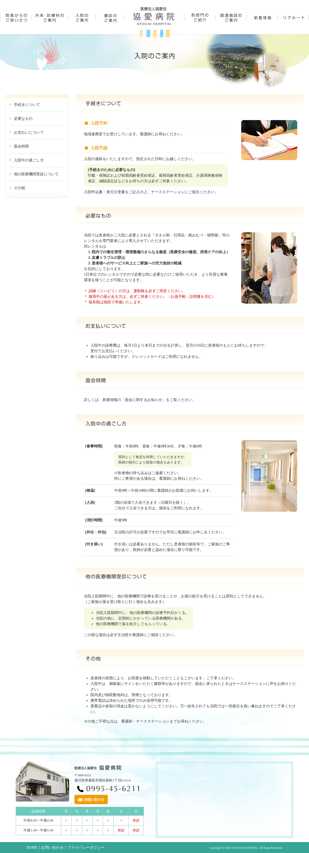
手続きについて (27, 105)
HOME (31, 848)
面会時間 (21, 146)
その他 (19, 188)
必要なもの (23, 119)
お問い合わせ (52, 848)
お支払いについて (29, 132)
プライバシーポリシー (86, 848)
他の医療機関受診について (36, 174)
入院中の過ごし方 (29, 160)
